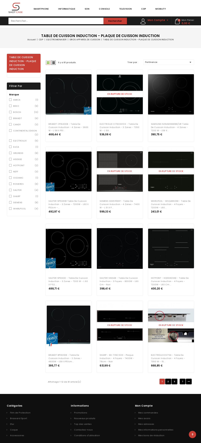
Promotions (80, 407)
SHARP (25, 196)
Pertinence (168, 62)
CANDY (25, 125)
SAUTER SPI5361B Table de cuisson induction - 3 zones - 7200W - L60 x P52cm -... (69, 201)
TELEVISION (125, 8)
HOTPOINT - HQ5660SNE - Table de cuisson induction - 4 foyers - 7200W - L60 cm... (170, 277)
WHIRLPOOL (25, 209)
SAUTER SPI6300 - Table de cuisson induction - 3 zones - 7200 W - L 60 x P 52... (68, 277)
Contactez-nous (83, 424)
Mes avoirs (144, 412)
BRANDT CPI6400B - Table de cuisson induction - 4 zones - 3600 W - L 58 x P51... (68, 125)
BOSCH (25, 112)
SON (87, 8)
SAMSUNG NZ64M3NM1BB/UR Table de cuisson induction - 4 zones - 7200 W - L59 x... (169, 125)
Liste (53, 63)
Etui (12, 418)
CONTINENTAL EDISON (25, 133)
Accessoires (17, 429)
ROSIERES (25, 184)
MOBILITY (160, 8)
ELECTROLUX (25, 141)
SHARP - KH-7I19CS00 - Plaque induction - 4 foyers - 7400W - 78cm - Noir (117, 352)
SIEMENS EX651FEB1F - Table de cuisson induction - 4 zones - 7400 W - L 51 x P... (120, 201)
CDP (143, 8)
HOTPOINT (25, 165)
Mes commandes (148, 407)
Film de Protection (20, 407)
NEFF (25, 172)
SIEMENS (25, 203)
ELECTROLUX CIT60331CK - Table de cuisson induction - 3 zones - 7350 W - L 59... (119, 125)
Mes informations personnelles (155, 424)
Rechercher (115, 21)
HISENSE (25, 159)
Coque (14, 424)
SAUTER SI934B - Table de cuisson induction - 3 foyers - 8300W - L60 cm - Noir (119, 277)
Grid (48, 63)
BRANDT (25, 118)
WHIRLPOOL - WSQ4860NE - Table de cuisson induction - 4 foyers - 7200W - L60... (171, 201)
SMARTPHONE (41, 8)
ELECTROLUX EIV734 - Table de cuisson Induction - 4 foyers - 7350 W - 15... (168, 352)
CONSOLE (104, 8)
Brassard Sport (18, 412)
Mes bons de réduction (151, 429)
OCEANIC (25, 178)
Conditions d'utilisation (87, 429)
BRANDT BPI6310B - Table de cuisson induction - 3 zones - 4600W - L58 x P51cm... (65, 352)
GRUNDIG (25, 153)
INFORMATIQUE (66, 8)
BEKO (25, 106)
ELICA (25, 147)
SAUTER (25, 190)
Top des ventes (83, 418)
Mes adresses (146, 418)
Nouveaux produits (84, 412)
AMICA (25, 100)
